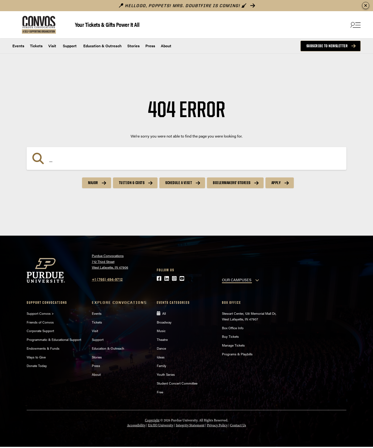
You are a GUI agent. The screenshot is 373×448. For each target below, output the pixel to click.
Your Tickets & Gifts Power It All (107, 24)
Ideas (161, 357)
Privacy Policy (217, 425)
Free (160, 392)
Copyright (152, 420)
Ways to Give (36, 357)
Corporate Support (40, 330)
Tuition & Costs (132, 182)
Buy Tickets (230, 336)
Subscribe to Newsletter (327, 45)
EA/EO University (160, 425)
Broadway (164, 322)
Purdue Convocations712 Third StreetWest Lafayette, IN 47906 (110, 261)
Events (18, 45)
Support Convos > (40, 313)
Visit (52, 45)
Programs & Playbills (237, 354)
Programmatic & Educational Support (54, 339)
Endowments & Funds (43, 348)
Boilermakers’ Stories (231, 182)
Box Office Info (233, 327)
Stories (133, 45)
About (166, 45)
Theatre (162, 339)
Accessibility (136, 425)
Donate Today (37, 365)
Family (161, 365)
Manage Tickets (233, 345)
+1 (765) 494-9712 (107, 279)
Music (161, 330)
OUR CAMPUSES (236, 279)
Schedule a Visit (178, 182)
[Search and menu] (355, 24)
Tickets (36, 45)
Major (93, 182)
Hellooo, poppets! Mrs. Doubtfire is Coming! (182, 5)
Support (69, 45)
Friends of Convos (40, 322)
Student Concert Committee (177, 383)
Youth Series (166, 374)
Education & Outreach (102, 45)
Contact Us (238, 425)
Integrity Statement (190, 425)
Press (150, 45)
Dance (161, 348)
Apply (276, 182)
